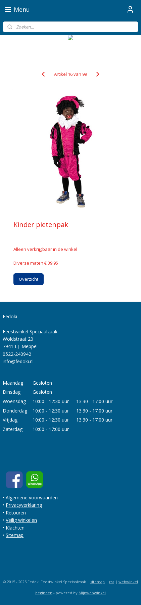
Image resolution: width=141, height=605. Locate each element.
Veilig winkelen (21, 520)
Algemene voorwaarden (32, 497)
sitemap (97, 581)
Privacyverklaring (24, 505)
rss (111, 581)
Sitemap (14, 535)
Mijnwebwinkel (92, 592)
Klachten (15, 528)
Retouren (16, 512)
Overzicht (28, 279)
